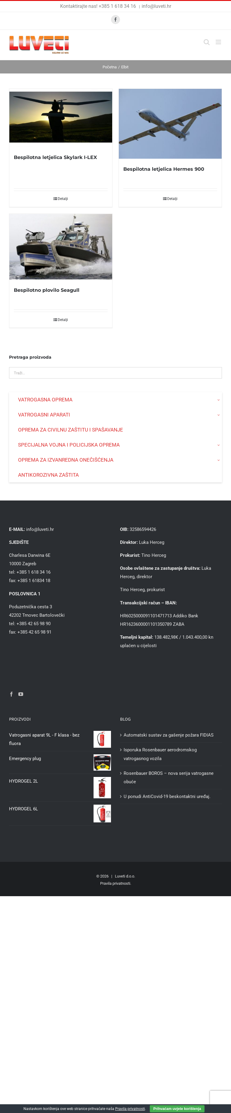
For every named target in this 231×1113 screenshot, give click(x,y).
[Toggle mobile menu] (219, 42)
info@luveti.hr (156, 6)
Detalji (63, 199)
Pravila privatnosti (115, 883)
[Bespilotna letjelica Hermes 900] (170, 124)
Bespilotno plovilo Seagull (46, 290)
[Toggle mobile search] (207, 42)
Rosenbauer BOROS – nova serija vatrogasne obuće (169, 777)
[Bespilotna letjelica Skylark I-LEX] (60, 118)
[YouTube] (20, 694)
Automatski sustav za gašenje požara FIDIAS (169, 735)
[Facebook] (11, 694)
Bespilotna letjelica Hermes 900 (163, 169)
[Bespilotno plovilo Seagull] (60, 247)
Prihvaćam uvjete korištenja (177, 1109)
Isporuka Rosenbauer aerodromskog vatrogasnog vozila (160, 754)
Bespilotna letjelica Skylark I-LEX (55, 157)
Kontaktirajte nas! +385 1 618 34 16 (98, 6)
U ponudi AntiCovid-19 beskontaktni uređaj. (167, 796)
